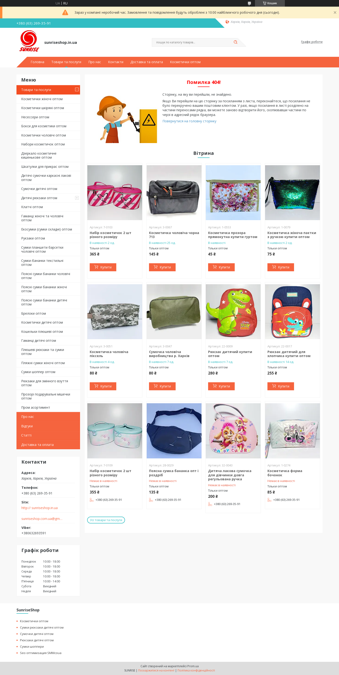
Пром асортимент (35, 407)
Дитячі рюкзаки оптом (39, 198)
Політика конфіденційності (196, 670)
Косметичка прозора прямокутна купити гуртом (232, 234)
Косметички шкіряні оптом (42, 108)
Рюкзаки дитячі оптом (37, 640)
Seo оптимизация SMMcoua (40, 653)
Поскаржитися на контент (156, 670)
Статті (26, 435)
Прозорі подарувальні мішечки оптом (45, 396)
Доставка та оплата (146, 62)
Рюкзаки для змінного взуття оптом (44, 383)
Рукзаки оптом (33, 238)
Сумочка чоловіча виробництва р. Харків (169, 354)
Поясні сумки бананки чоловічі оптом (45, 276)
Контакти (115, 62)
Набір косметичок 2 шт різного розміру (110, 234)
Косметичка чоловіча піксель (109, 354)
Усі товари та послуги (106, 520)
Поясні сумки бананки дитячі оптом (44, 302)
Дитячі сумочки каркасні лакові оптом (46, 177)
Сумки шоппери (32, 646)
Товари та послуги (66, 62)
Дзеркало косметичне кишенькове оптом (38, 155)
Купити (106, 267)
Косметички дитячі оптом (42, 322)
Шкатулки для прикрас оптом (45, 166)
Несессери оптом (35, 117)
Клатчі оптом (32, 207)
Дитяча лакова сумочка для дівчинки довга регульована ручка (229, 475)
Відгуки (27, 426)
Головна (37, 62)
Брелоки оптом (33, 313)
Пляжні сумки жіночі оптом (43, 363)
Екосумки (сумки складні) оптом (46, 229)
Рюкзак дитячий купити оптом (230, 354)
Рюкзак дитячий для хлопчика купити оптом (289, 354)
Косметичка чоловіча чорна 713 (174, 234)
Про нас (94, 62)
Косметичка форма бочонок (284, 473)
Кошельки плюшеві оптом (42, 331)
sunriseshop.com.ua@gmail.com (42, 519)
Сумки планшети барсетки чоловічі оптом (42, 249)
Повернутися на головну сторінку (189, 121)
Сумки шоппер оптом (38, 372)
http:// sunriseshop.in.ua (39, 508)
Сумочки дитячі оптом (39, 188)
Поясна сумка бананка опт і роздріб (173, 473)
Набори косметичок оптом (43, 144)
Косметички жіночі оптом (42, 99)
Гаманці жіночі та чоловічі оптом (42, 218)
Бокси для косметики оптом (43, 126)
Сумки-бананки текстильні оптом (42, 262)
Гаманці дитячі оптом (38, 340)
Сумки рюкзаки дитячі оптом (42, 627)
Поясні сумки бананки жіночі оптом (44, 289)
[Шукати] (235, 42)
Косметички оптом (185, 62)
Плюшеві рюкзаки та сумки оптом (42, 351)
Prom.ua (193, 666)
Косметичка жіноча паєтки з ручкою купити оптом (291, 234)
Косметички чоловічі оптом (43, 135)
